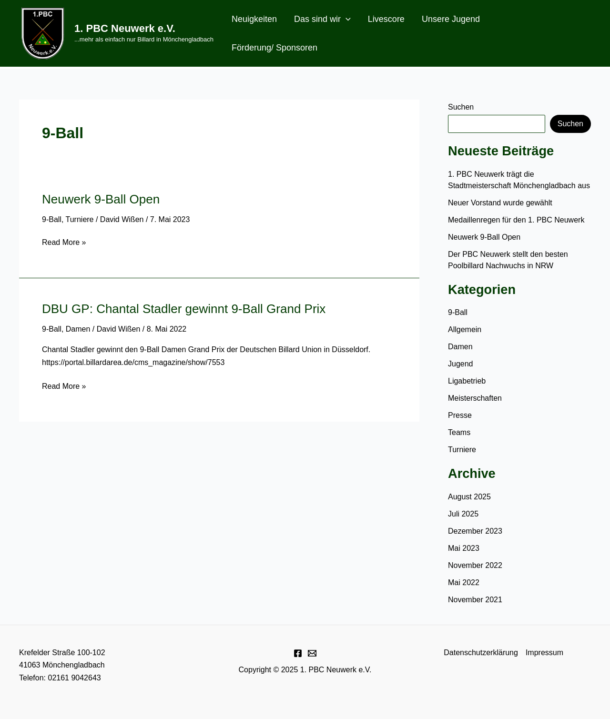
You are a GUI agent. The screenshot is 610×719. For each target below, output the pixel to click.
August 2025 (469, 497)
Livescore (386, 19)
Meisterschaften (475, 398)
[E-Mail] (312, 653)
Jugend (460, 364)
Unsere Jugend (451, 19)
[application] (346, 19)
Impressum (544, 652)
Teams (459, 432)
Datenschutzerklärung (481, 652)
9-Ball (51, 219)
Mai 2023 (463, 548)
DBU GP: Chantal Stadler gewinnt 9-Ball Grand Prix (183, 309)
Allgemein (464, 329)
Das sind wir (322, 19)
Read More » (64, 242)
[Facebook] (298, 653)
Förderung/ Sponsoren (274, 47)
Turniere (80, 219)
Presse (460, 415)
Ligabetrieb (467, 381)
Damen (78, 329)
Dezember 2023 (475, 531)
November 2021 (475, 600)
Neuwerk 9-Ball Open (101, 199)
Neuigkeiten (254, 19)
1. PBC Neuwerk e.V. (124, 28)
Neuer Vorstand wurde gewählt (500, 203)
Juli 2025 (463, 514)
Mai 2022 (463, 582)
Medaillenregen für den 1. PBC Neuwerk (517, 220)
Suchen (461, 107)
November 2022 (475, 565)
